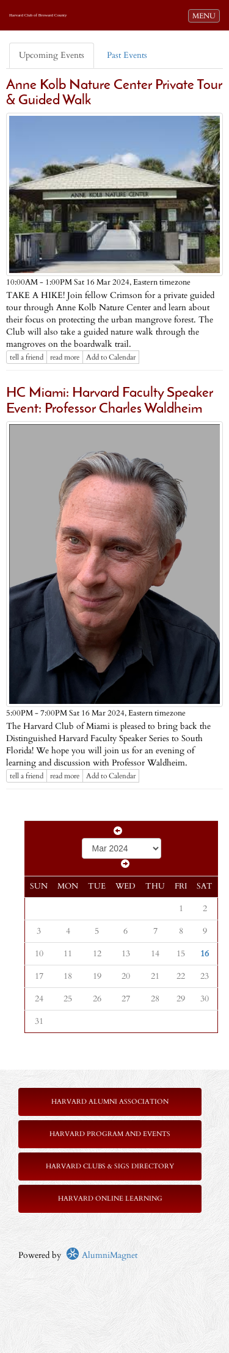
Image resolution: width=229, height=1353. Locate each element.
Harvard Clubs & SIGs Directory (110, 1166)
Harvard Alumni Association (110, 1101)
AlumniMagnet (101, 1255)
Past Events (127, 55)
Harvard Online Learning (110, 1198)
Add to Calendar (111, 357)
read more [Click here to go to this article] (64, 357)
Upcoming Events (51, 55)
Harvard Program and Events (109, 1133)
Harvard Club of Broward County (38, 15)
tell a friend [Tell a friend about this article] (26, 357)
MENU (206, 15)
